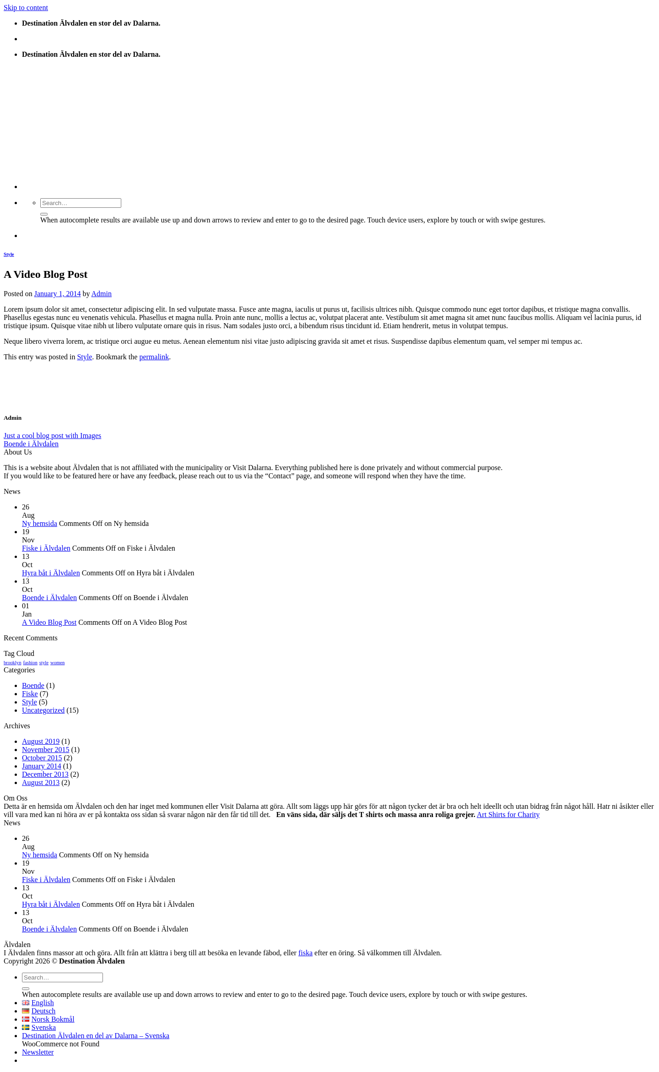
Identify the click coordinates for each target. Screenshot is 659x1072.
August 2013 (40, 782)
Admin (102, 294)
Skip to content (26, 7)
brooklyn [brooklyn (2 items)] (12, 662)
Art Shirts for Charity (508, 814)
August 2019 (40, 741)
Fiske (30, 694)
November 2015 (46, 749)
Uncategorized (43, 710)
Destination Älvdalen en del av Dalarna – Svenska (95, 1036)
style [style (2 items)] (44, 662)
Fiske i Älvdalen (46, 548)
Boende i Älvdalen (31, 444)
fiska (305, 953)
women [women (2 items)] (57, 662)
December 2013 (45, 774)
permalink (154, 357)
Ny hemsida (39, 523)
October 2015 (42, 758)
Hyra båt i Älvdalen (51, 573)
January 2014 (41, 766)
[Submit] (44, 214)
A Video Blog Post (49, 622)
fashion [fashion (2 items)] (30, 662)
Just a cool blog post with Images (52, 435)
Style (9, 254)
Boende (33, 685)
